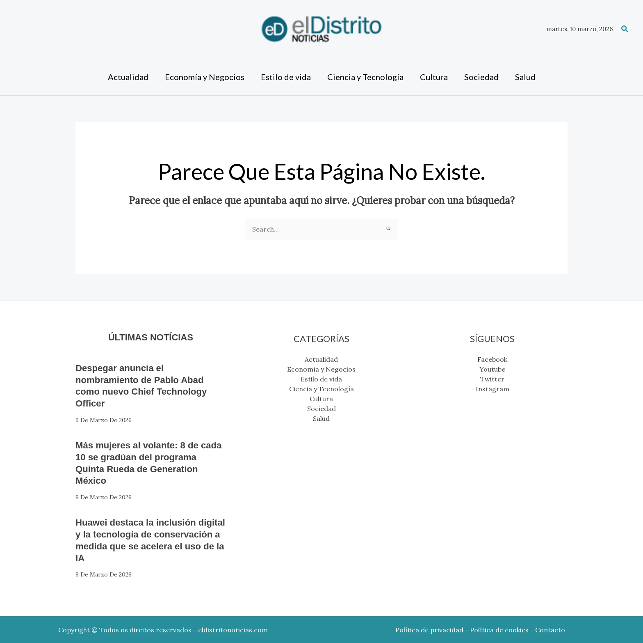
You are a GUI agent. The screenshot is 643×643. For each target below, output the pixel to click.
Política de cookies (499, 630)
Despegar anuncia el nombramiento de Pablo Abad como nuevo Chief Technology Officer (146, 385)
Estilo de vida (321, 379)
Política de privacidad (429, 630)
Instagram (492, 389)
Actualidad (321, 359)
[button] (625, 29)
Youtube (492, 369)
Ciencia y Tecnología (321, 389)
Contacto (550, 630)
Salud (321, 418)
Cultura (321, 399)
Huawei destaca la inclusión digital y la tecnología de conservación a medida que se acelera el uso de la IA (146, 540)
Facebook (492, 359)
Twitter (492, 379)
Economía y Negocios (321, 369)
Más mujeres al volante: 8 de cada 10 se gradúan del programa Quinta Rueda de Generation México (142, 462)
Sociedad (321, 408)
